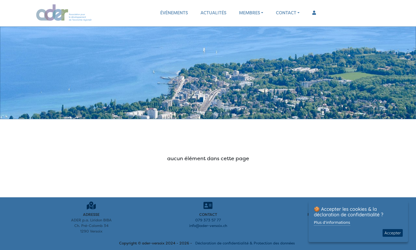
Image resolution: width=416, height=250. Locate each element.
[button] (314, 12)
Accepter (392, 232)
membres (249, 13)
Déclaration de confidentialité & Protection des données (245, 242)
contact (286, 13)
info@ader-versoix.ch (208, 225)
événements (174, 13)
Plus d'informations (332, 222)
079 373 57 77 (208, 219)
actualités (213, 13)
